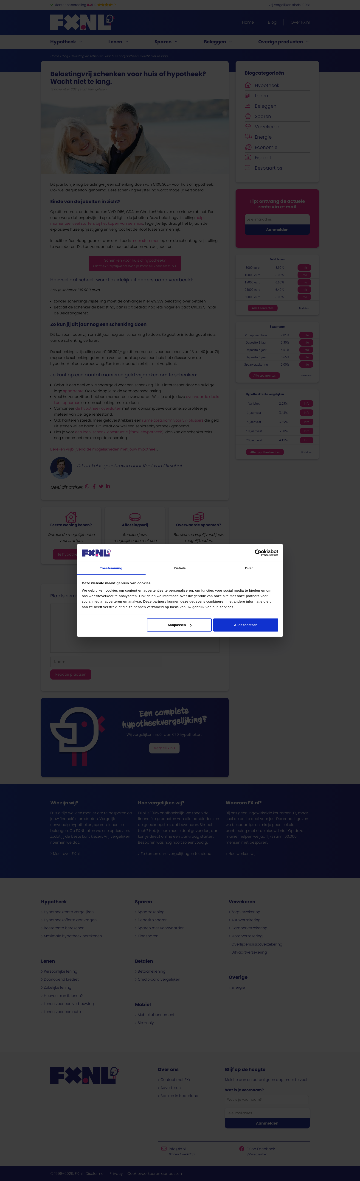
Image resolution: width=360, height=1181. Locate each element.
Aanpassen (179, 625)
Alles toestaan (246, 625)
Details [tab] (180, 568)
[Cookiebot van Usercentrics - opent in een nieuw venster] (258, 552)
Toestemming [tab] (111, 568)
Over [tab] (249, 568)
